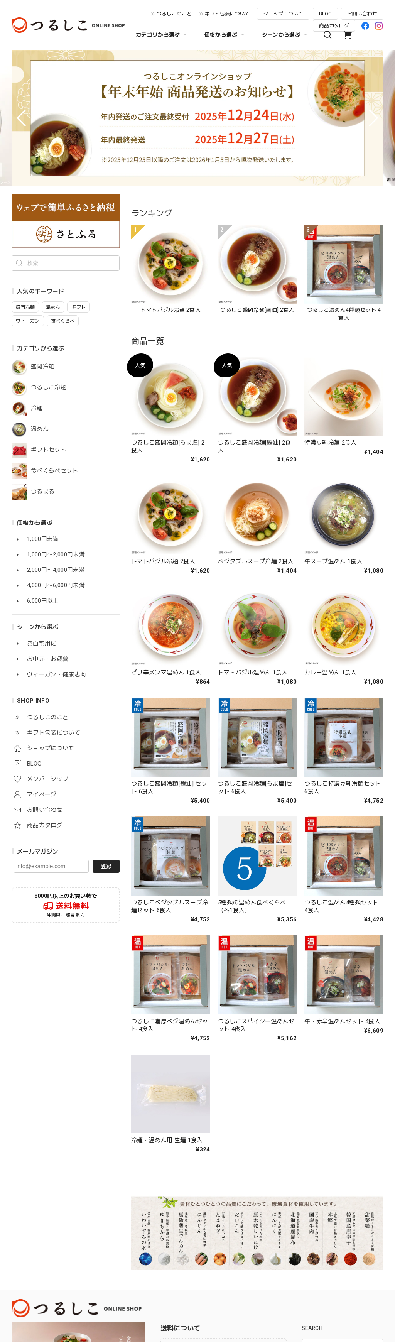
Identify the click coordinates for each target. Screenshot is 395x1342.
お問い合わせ (362, 14)
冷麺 (37, 408)
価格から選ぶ (225, 35)
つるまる (42, 491)
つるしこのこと (174, 14)
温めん (40, 429)
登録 (106, 866)
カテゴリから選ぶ (162, 35)
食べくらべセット (54, 471)
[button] (21, 118)
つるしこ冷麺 (48, 387)
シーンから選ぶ (285, 35)
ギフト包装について (227, 14)
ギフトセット (48, 450)
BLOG (325, 14)
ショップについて (283, 14)
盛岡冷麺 (42, 366)
